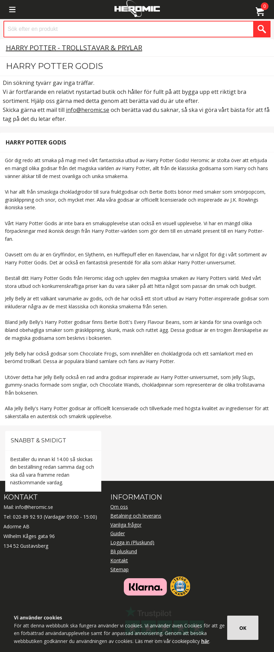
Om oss (119, 506)
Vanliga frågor (126, 524)
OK (242, 628)
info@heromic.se (87, 110)
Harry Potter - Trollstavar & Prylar (74, 47)
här (205, 641)
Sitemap (119, 569)
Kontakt (119, 560)
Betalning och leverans (135, 515)
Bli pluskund (123, 551)
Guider (117, 533)
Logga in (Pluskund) (132, 542)
